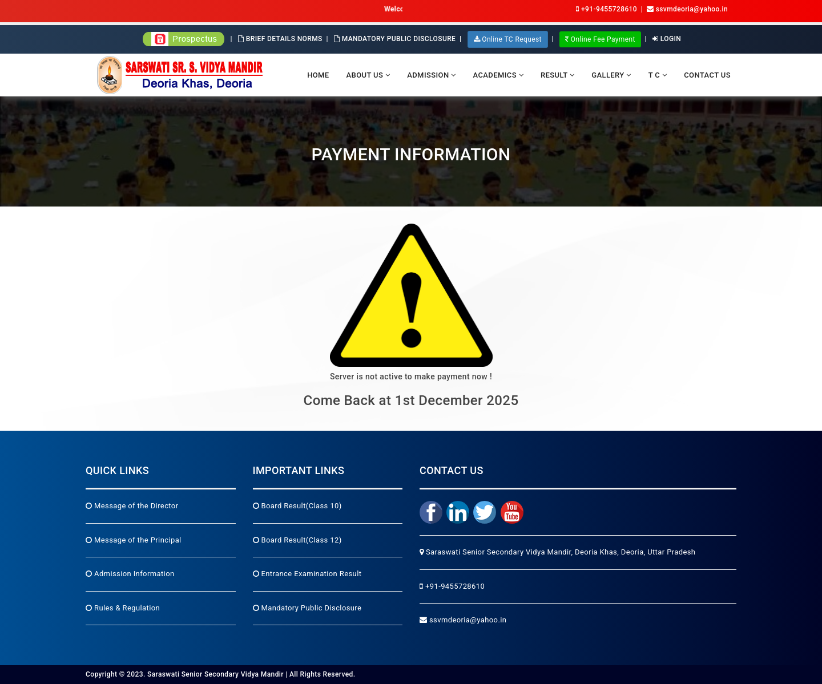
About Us (368, 75)
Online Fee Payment (600, 39)
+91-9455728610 (606, 9)
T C (657, 75)
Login (666, 39)
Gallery (611, 75)
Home (318, 75)
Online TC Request (508, 39)
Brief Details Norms (280, 39)
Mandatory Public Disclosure (395, 39)
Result (557, 75)
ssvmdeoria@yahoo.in (463, 620)
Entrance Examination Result (307, 573)
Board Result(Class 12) (297, 540)
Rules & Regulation (123, 608)
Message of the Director (132, 505)
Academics (498, 75)
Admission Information (130, 573)
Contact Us (707, 75)
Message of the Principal (134, 540)
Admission (431, 75)
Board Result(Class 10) (297, 505)
